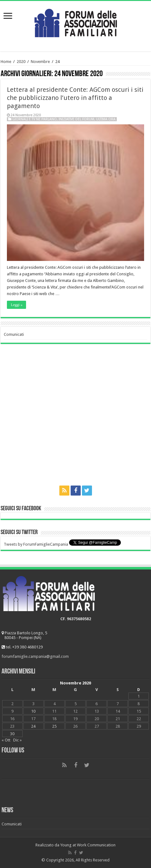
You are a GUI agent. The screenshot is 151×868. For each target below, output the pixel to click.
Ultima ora (106, 119)
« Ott (6, 740)
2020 (21, 61)
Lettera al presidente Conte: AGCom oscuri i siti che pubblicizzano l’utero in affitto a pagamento (75, 98)
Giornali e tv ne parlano (34, 119)
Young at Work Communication (88, 845)
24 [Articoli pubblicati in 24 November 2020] (33, 726)
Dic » (17, 740)
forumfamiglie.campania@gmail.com (35, 656)
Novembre (40, 61)
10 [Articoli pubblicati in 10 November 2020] (33, 711)
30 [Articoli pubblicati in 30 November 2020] (12, 733)
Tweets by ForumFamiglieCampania (36, 544)
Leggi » (16, 305)
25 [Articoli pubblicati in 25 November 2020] (54, 726)
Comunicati (14, 334)
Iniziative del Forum (76, 119)
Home (6, 61)
